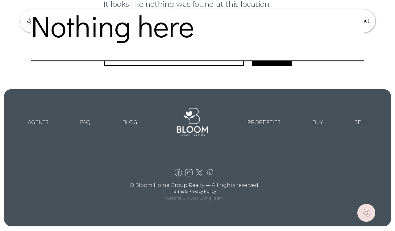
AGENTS (38, 122)
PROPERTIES (264, 122)
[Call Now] (366, 213)
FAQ (85, 122)
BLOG (129, 122)
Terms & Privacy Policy (194, 191)
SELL (361, 122)
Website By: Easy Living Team (194, 198)
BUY (317, 122)
